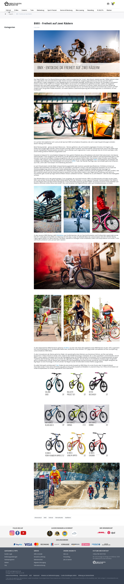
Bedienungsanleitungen (10, 557)
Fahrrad (8, 8)
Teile (32, 8)
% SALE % (100, 8)
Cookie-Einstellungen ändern (69, 575)
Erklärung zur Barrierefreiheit (86, 575)
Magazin (11, 14)
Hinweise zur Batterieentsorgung (50, 575)
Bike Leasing (80, 8)
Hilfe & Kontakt (38, 554)
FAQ (5, 565)
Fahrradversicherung (39, 565)
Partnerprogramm (9, 559)
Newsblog (90, 8)
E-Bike (16, 8)
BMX (95, 160)
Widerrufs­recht (23, 575)
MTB (73, 161)
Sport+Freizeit (52, 8)
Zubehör (24, 8)
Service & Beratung (66, 8)
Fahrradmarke (59, 517)
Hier (57, 365)
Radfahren (68, 517)
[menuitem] (113, 4)
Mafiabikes (60, 235)
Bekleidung (40, 8)
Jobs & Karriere (67, 559)
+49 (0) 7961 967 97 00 (99, 554)
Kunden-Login (8, 554)
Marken (109, 8)
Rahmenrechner (38, 559)
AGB (30, 575)
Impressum (36, 575)
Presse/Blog (66, 557)
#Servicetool (38, 517)
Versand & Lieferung (39, 557)
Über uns (65, 554)
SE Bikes (66, 348)
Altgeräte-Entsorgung (40, 562)
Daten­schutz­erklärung (12, 575)
